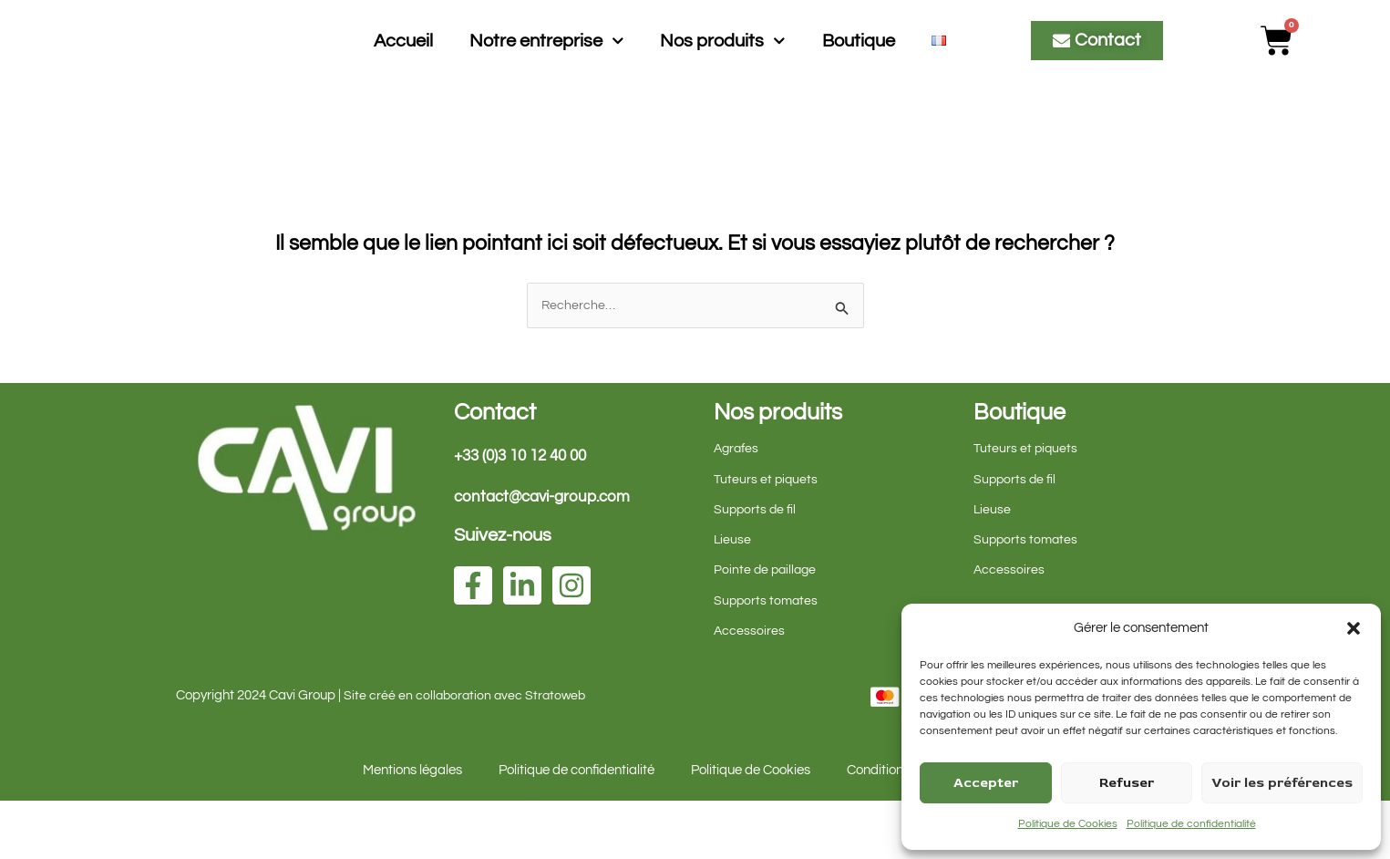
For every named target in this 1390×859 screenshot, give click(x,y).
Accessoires (750, 689)
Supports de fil (756, 567)
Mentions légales (412, 828)
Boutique (858, 69)
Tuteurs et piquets (766, 537)
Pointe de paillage (767, 628)
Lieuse (733, 598)
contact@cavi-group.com (548, 555)
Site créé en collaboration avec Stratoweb (468, 754)
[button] (1353, 628)
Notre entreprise (546, 69)
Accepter (985, 783)
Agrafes (738, 506)
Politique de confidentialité (1191, 824)
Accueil (403, 69)
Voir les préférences (1282, 783)
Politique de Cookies (1067, 824)
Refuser (1126, 783)
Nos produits (723, 69)
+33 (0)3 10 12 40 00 (526, 514)
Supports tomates (767, 659)
